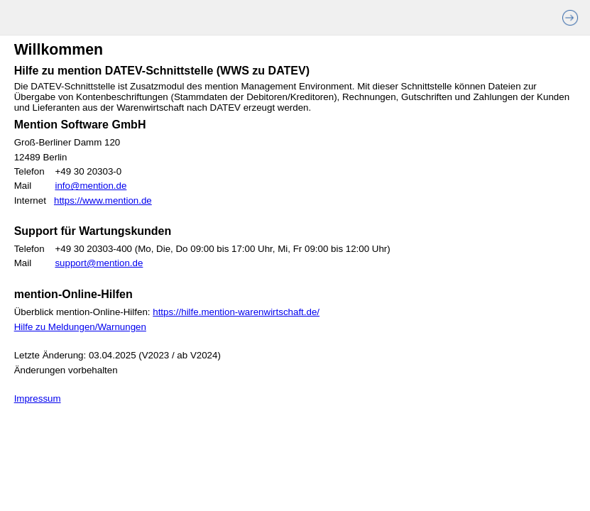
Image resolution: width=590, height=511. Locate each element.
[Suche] (77, 22)
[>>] (575, 18)
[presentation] (21, 22)
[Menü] (21, 22)
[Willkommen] (295, 273)
